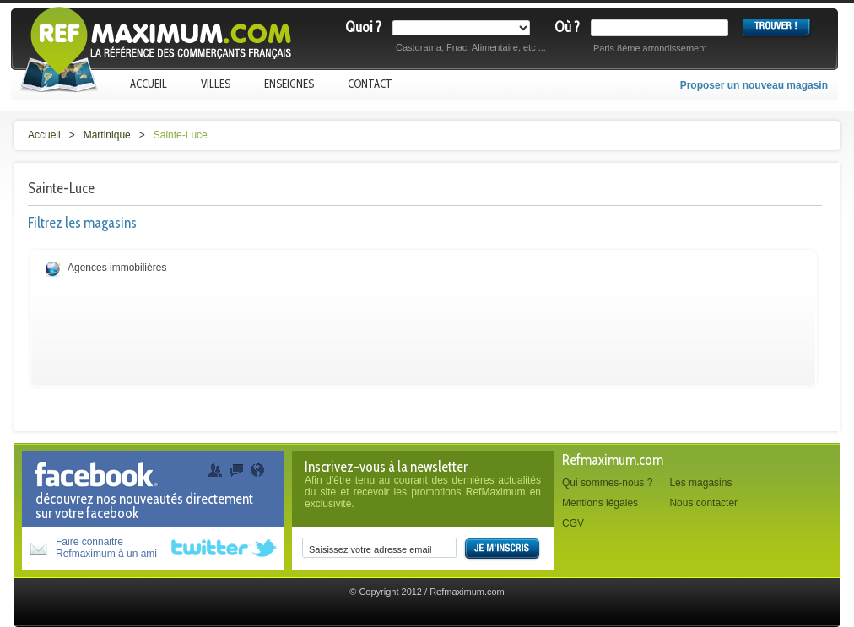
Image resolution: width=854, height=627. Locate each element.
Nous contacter (703, 503)
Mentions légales (600, 503)
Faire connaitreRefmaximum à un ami (106, 547)
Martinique (107, 135)
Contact (370, 83)
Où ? (567, 27)
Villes (215, 83)
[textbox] (663, 27)
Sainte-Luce (181, 135)
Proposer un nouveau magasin (754, 85)
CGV (573, 523)
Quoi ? (363, 27)
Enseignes (289, 83)
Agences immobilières (117, 267)
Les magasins (700, 483)
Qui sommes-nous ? (607, 483)
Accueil (148, 83)
